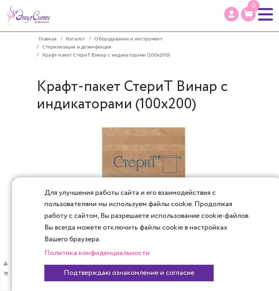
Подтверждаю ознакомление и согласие (129, 273)
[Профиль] (231, 14)
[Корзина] (248, 14)
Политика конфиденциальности (97, 253)
